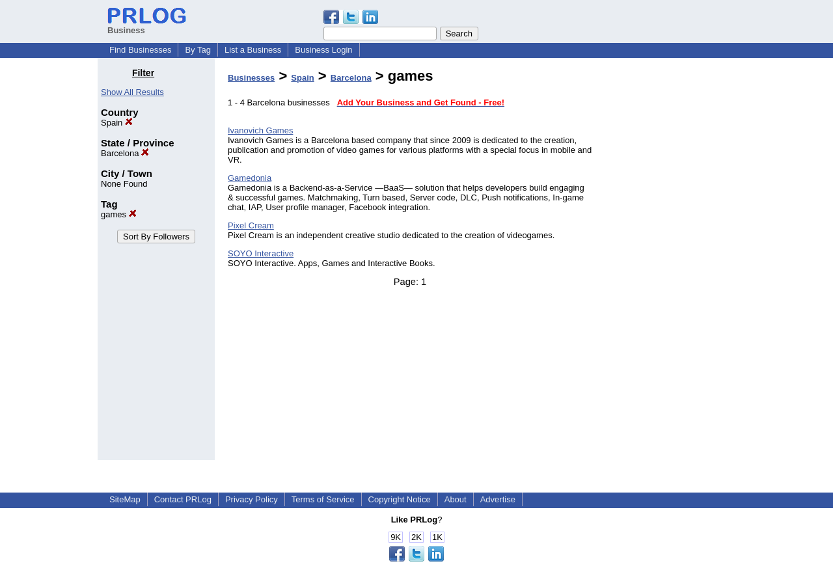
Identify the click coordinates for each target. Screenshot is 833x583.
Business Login (323, 50)
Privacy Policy (251, 499)
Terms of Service (323, 499)
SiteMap (125, 499)
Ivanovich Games (260, 130)
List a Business (253, 50)
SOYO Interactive (261, 253)
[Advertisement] (669, 263)
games (119, 214)
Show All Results (132, 92)
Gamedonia (249, 178)
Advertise (497, 499)
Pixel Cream (251, 225)
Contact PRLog (183, 499)
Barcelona (125, 153)
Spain (117, 123)
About (455, 499)
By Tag (198, 50)
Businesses (251, 78)
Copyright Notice (399, 499)
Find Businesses (140, 50)
